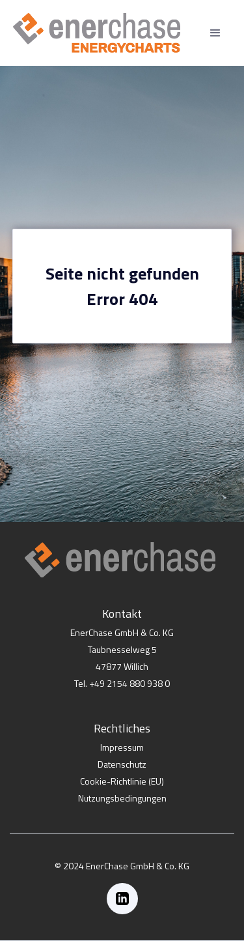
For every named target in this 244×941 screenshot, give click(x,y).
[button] (215, 33)
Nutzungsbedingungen (122, 798)
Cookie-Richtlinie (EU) (122, 781)
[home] (96, 33)
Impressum (122, 747)
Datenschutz (122, 764)
